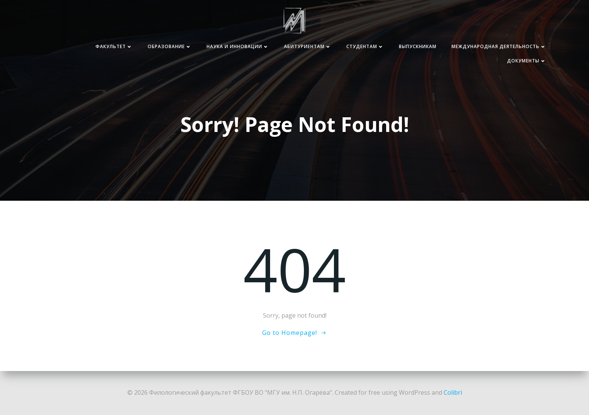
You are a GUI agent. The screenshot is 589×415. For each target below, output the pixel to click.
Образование (170, 46)
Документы (526, 61)
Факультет (114, 46)
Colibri (453, 392)
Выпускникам (417, 46)
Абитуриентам (307, 46)
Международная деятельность (499, 46)
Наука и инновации (238, 46)
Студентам (365, 46)
